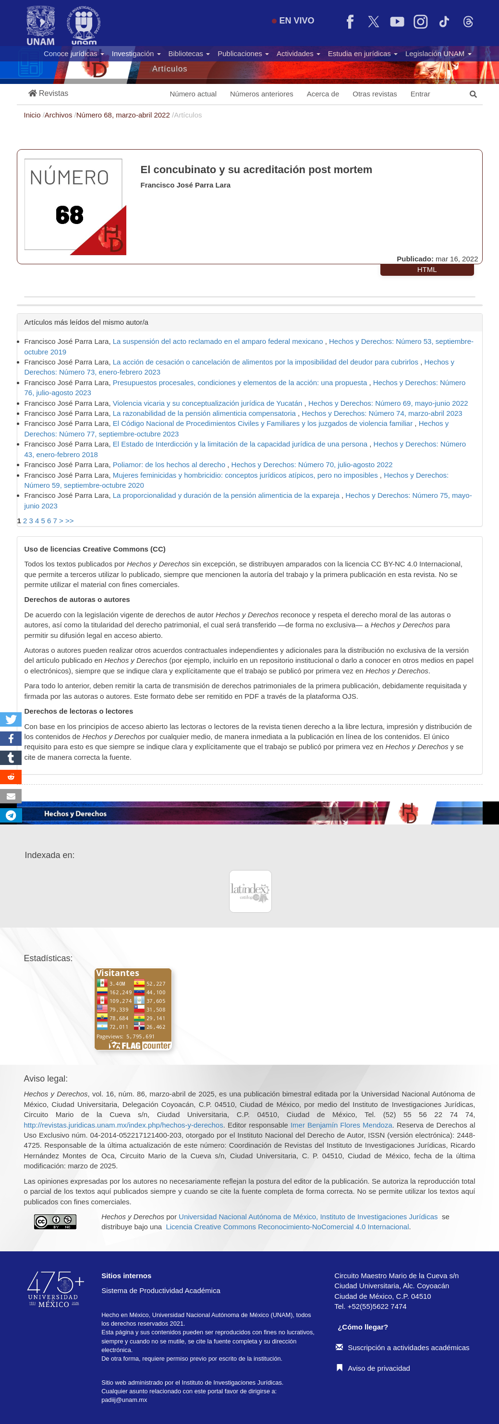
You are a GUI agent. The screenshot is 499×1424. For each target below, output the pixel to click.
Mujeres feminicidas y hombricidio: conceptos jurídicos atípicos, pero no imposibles (246, 475)
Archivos (59, 115)
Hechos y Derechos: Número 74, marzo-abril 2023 (382, 413)
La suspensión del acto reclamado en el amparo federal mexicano (219, 341)
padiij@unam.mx (124, 1399)
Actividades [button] (298, 53)
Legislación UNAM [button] (438, 53)
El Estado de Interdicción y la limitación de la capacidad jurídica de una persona (241, 444)
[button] (48, 94)
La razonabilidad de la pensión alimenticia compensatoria (205, 413)
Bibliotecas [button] (189, 53)
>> (69, 521)
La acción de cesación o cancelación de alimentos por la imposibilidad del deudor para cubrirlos (266, 362)
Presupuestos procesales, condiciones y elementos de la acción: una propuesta (241, 382)
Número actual (193, 94)
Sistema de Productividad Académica (160, 1290)
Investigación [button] (136, 53)
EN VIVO (293, 20)
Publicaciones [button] (243, 53)
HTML (427, 269)
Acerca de (323, 94)
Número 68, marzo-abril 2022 (124, 115)
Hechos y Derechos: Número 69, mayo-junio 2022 (388, 403)
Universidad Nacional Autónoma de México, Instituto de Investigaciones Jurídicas (308, 1216)
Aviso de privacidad (373, 1368)
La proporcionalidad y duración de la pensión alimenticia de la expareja (227, 495)
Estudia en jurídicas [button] (363, 53)
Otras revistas (375, 94)
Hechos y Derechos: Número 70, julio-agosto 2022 (312, 464)
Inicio (33, 115)
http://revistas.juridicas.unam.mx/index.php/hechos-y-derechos (123, 1125)
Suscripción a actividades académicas (402, 1347)
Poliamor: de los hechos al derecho (170, 464)
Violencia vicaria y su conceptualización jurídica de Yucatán (208, 403)
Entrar (420, 94)
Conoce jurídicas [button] (74, 53)
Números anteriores (261, 94)
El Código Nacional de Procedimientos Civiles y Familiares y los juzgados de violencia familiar (264, 423)
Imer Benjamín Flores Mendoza (341, 1125)
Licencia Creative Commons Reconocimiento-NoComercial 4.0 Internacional (287, 1227)
